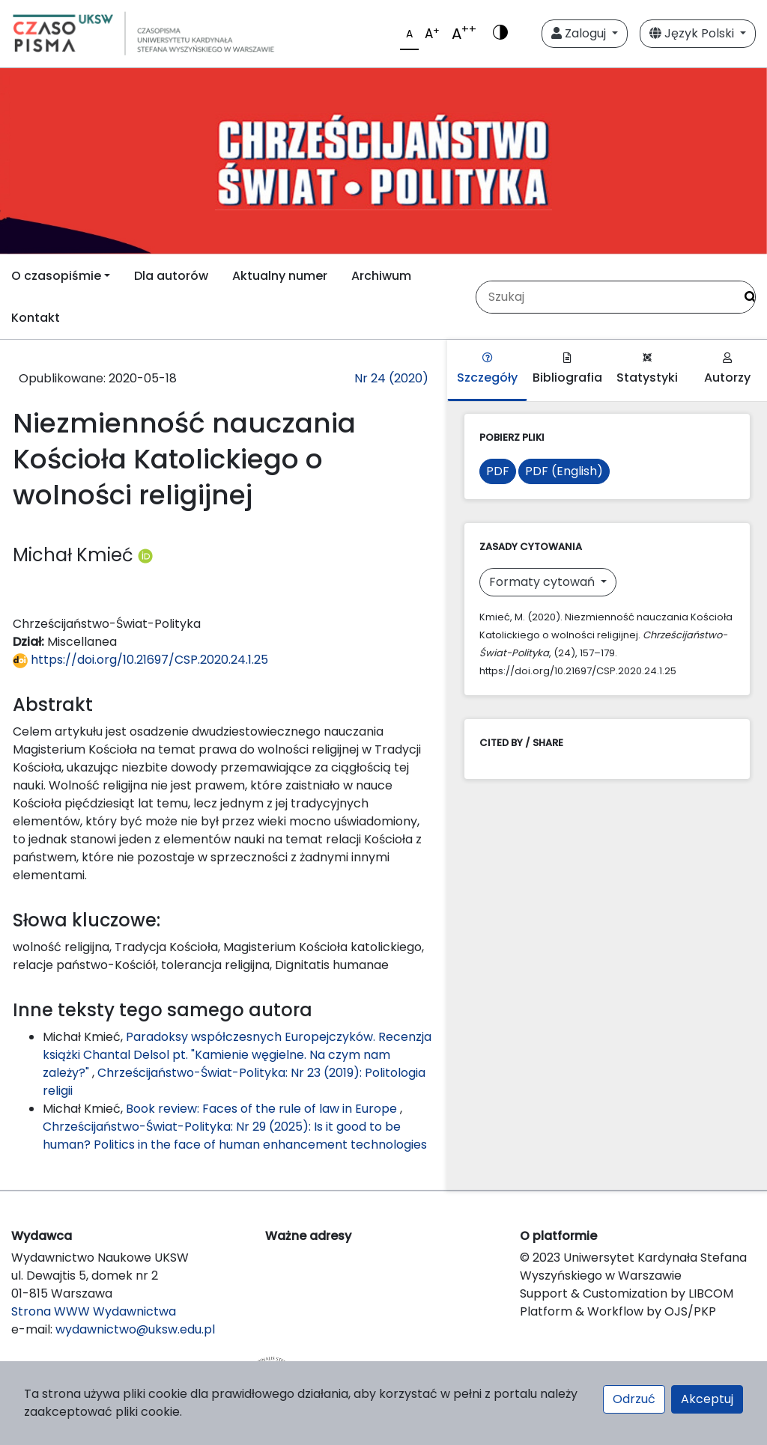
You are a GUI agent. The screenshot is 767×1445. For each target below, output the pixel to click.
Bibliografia (567, 369)
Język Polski (693, 33)
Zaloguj (580, 33)
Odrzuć (634, 1399)
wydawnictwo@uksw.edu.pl (135, 1329)
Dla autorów (171, 275)
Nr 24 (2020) (391, 378)
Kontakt (35, 317)
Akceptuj (707, 1399)
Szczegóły (487, 369)
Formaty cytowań (543, 581)
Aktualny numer (279, 275)
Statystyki (647, 369)
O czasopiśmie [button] (56, 275)
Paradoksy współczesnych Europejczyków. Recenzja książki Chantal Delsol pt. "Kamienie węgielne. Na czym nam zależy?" (237, 1054)
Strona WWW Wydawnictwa (93, 1311)
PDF (497, 471)
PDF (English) (564, 471)
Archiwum (381, 275)
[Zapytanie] (605, 297)
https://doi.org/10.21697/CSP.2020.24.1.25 (140, 659)
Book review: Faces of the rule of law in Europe (263, 1108)
